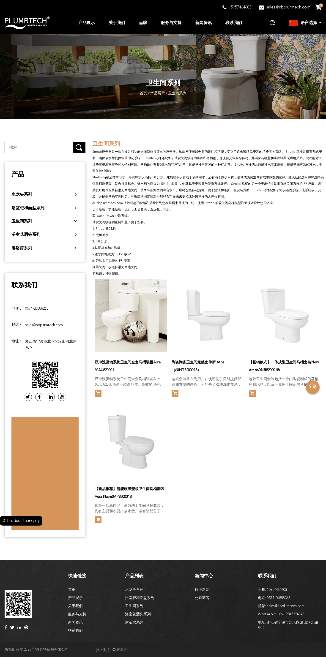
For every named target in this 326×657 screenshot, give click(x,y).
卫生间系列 (21, 221)
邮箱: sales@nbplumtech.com (281, 606)
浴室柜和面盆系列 (27, 208)
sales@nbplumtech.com (44, 325)
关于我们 (117, 23)
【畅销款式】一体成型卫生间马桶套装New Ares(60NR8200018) (284, 366)
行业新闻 (202, 590)
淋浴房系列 (21, 248)
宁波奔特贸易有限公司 (50, 650)
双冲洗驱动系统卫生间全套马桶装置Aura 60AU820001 (128, 366)
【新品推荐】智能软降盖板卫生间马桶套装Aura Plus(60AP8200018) (129, 493)
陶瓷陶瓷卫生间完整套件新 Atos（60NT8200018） (198, 366)
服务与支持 (171, 23)
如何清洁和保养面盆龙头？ (38, 538)
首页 (143, 93)
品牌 (143, 23)
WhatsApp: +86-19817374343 (281, 614)
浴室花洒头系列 (25, 235)
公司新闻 (202, 598)
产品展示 (86, 23)
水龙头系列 (21, 195)
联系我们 (233, 23)
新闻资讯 (203, 23)
